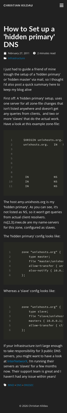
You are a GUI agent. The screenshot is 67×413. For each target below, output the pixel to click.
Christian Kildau (18, 5)
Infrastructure (16, 58)
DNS (19, 385)
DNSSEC (29, 385)
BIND (11, 385)
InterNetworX (17, 361)
